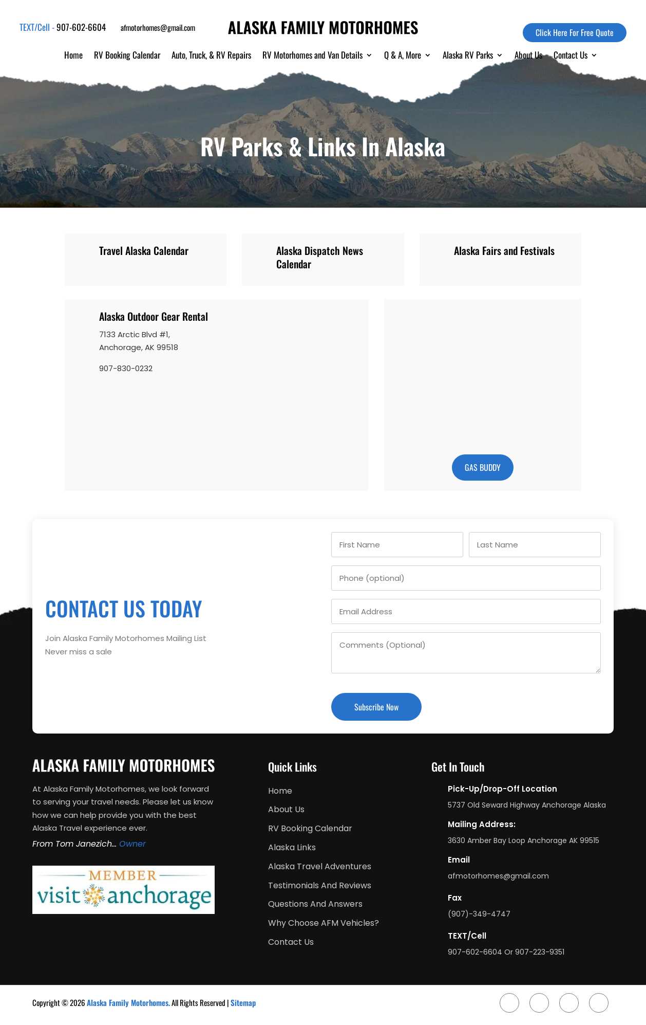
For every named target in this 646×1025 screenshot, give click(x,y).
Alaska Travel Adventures (319, 867)
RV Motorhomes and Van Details (312, 56)
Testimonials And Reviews (319, 886)
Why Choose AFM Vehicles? (323, 923)
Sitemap (243, 1002)
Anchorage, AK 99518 (138, 347)
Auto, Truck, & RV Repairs (211, 56)
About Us (528, 56)
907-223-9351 (539, 952)
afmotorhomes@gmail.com (158, 27)
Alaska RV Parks (468, 56)
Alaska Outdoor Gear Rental (153, 316)
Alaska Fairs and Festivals (504, 250)
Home (73, 56)
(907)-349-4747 (479, 914)
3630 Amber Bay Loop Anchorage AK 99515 (523, 840)
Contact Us (570, 56)
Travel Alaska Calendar (143, 250)
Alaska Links (292, 848)
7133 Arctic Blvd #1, (134, 334)
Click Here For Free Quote (575, 32)
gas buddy (483, 467)
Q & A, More (402, 56)
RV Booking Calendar (127, 56)
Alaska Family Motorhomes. (128, 1002)
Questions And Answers (315, 904)
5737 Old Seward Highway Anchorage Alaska (527, 805)
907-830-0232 (126, 368)
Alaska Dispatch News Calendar (319, 257)
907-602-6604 (81, 27)
